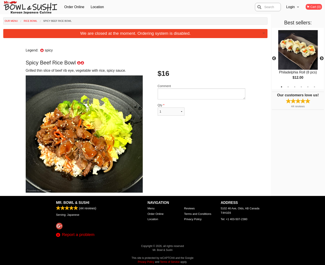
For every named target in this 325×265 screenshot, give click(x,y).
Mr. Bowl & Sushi (72, 203)
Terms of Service (170, 261)
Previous (274, 58)
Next (322, 58)
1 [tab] (281, 87)
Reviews (189, 208)
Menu (151, 208)
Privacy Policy (193, 219)
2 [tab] (288, 87)
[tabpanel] (298, 58)
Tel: (234, 219)
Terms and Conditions (197, 214)
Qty (171, 109)
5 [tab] (308, 87)
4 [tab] (301, 87)
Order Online (74, 7)
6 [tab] (314, 87)
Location (97, 7)
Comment (201, 91)
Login (290, 7)
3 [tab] (294, 87)
